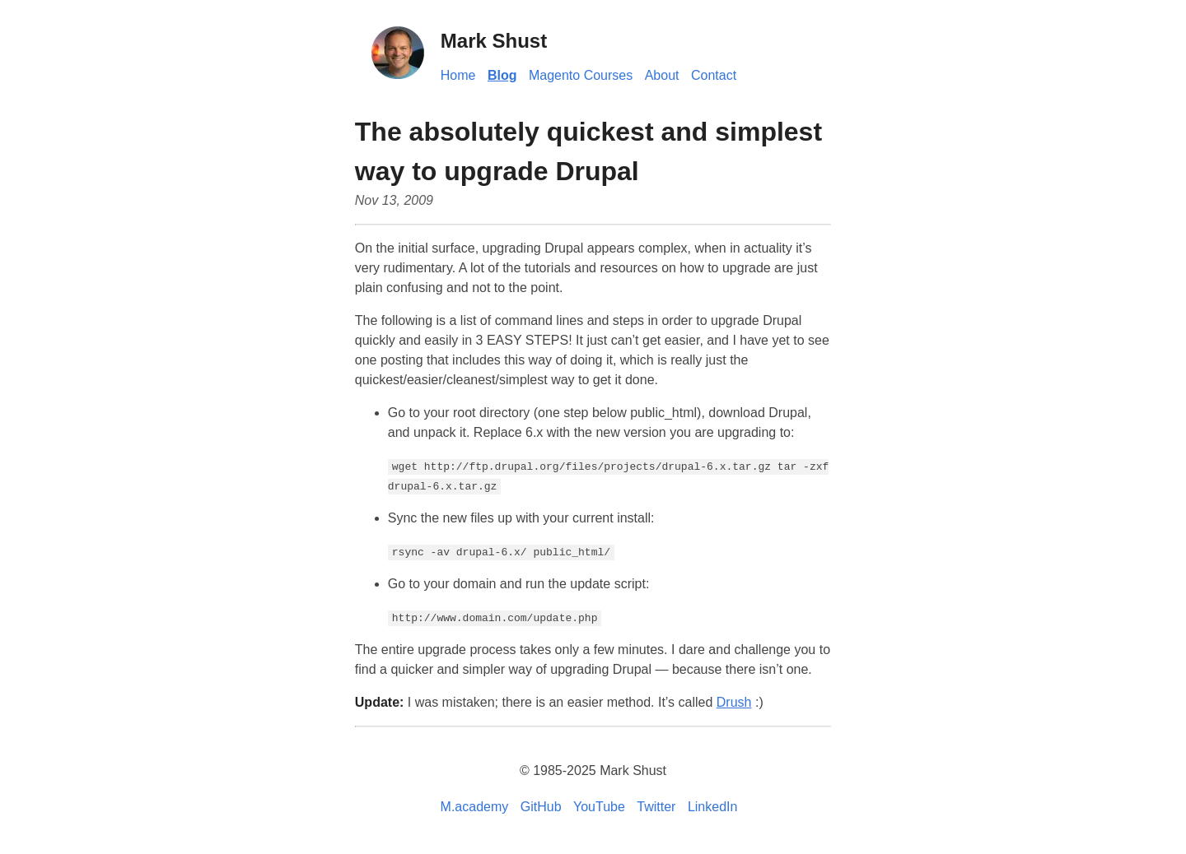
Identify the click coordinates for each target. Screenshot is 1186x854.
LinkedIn (713, 807)
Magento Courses (581, 75)
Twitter (656, 807)
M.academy (475, 807)
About (662, 75)
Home (458, 75)
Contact (713, 75)
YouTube (599, 807)
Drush (734, 702)
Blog (502, 75)
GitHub (541, 807)
